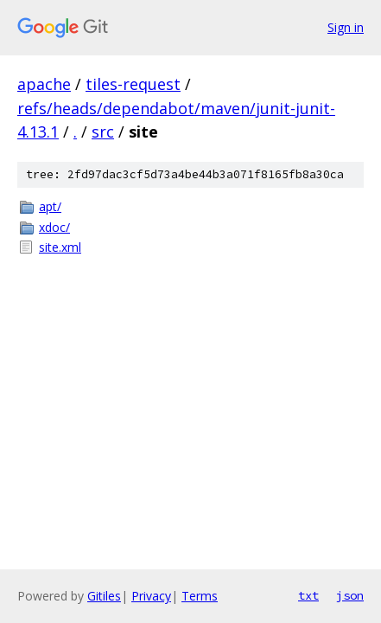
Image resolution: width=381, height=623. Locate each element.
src (103, 131)
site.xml (60, 247)
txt (308, 595)
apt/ (50, 206)
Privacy (151, 596)
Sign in (345, 27)
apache (44, 84)
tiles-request (133, 84)
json (350, 595)
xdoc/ (54, 227)
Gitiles (104, 596)
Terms (199, 596)
